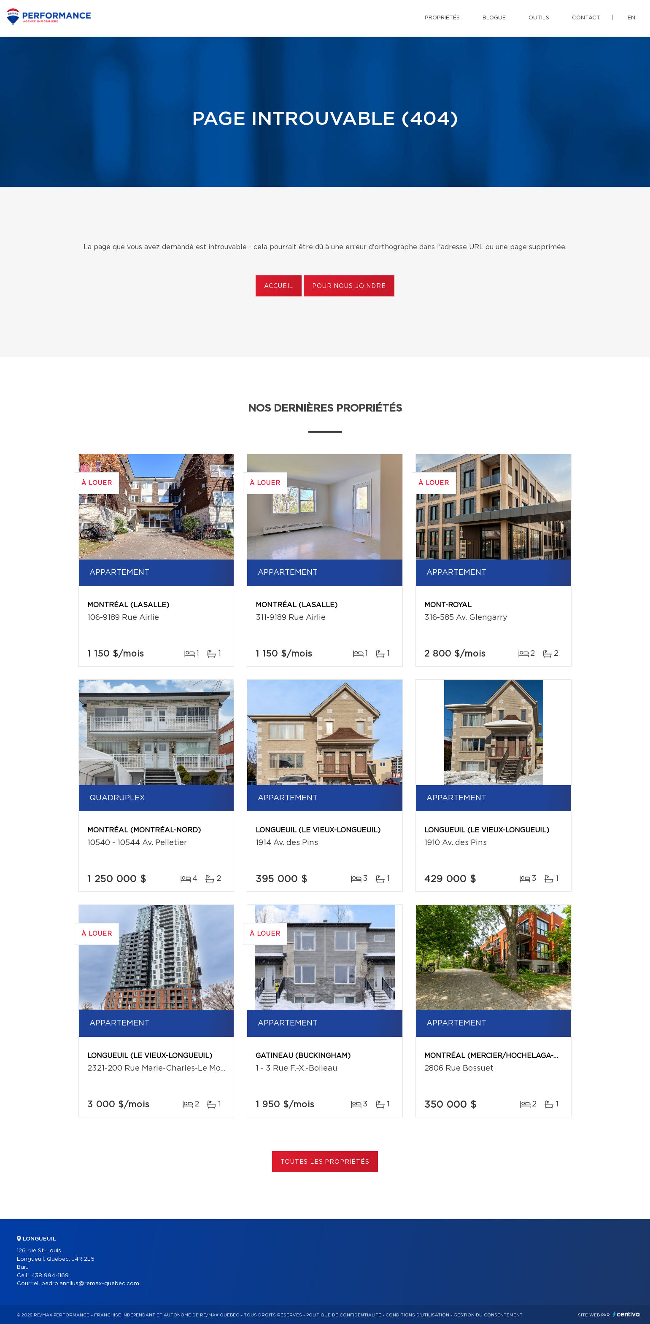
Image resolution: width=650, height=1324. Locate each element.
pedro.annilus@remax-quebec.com (90, 1283)
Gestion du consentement (488, 1315)
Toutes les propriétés (325, 1162)
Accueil (278, 286)
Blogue (494, 18)
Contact (586, 18)
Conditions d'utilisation (417, 1315)
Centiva (626, 1314)
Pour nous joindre (349, 286)
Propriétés (442, 18)
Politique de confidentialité (343, 1315)
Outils (539, 18)
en (631, 18)
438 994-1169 (50, 1275)
